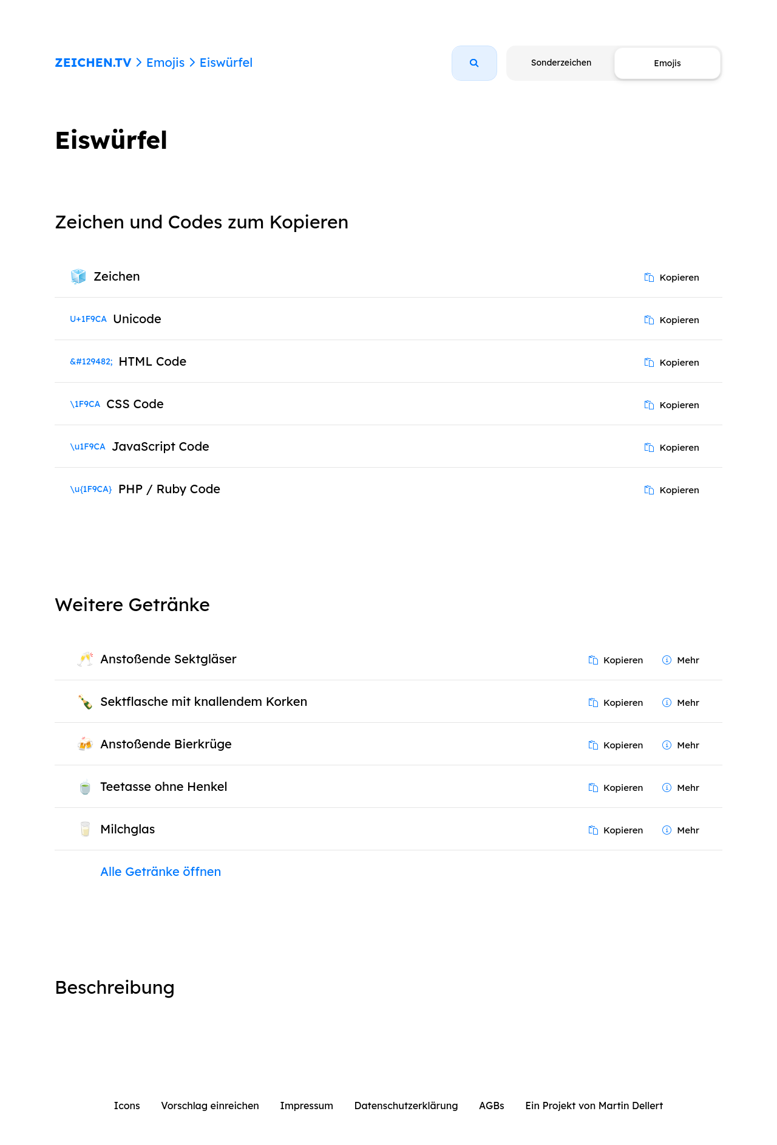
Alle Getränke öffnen (160, 871)
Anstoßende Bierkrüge (166, 743)
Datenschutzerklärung (406, 1105)
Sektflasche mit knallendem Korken (203, 701)
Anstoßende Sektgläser (168, 658)
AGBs (491, 1105)
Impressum (306, 1105)
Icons (127, 1105)
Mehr (680, 660)
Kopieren (672, 277)
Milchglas (127, 828)
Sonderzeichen (561, 62)
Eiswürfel (226, 62)
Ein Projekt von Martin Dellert (594, 1105)
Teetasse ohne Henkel (164, 786)
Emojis (165, 62)
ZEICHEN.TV (93, 62)
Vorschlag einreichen (210, 1105)
